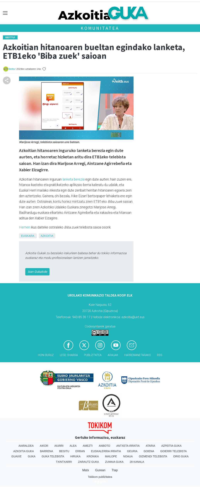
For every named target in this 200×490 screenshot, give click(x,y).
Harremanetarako (137, 355)
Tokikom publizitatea (100, 476)
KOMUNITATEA (100, 28)
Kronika (93, 456)
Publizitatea (93, 355)
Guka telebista (53, 456)
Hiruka (75, 456)
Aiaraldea (26, 445)
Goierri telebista (173, 451)
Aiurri (58, 445)
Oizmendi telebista (153, 456)
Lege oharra (69, 355)
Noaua (128, 456)
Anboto (104, 445)
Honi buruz (46, 355)
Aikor (44, 445)
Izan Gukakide (37, 272)
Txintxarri (64, 461)
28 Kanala (137, 461)
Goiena (149, 451)
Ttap (115, 470)
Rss (159, 355)
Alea (73, 445)
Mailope (111, 456)
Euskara (27, 235)
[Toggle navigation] (5, 13)
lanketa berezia (73, 179)
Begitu (64, 451)
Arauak (113, 355)
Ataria (150, 445)
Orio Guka (180, 456)
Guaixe (16, 456)
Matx (85, 470)
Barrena (46, 451)
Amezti (87, 445)
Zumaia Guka (114, 461)
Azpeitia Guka (171, 445)
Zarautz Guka (88, 461)
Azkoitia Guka (23, 451)
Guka (31, 456)
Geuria (132, 451)
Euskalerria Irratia (106, 451)
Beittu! (12, 68)
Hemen (24, 227)
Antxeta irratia (128, 445)
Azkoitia (47, 235)
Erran (80, 451)
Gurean (100, 470)
